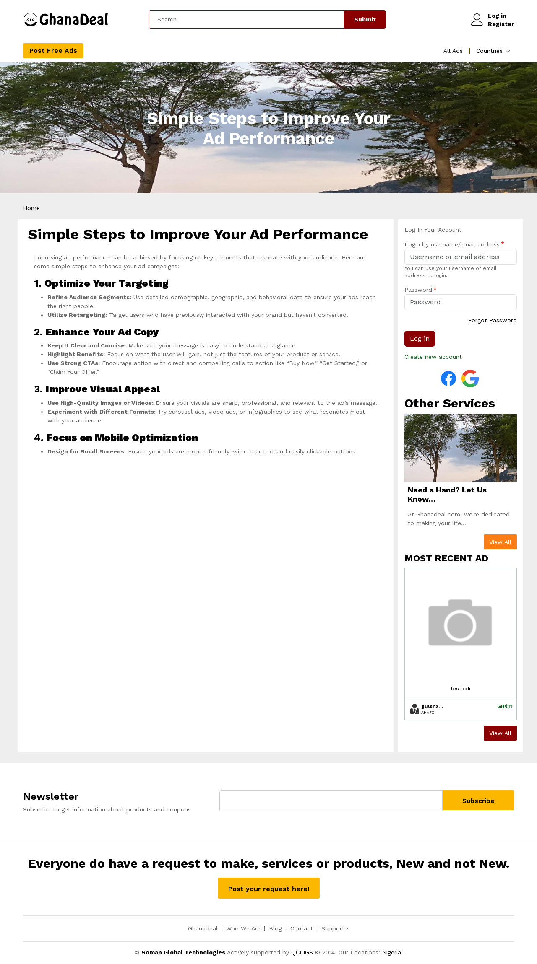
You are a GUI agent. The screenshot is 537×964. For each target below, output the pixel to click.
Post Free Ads (53, 51)
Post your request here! (268, 890)
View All (500, 542)
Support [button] (332, 929)
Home (31, 208)
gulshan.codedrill (432, 707)
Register (501, 24)
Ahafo (427, 713)
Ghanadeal (203, 929)
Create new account (433, 357)
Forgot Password (492, 321)
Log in (497, 16)
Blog (275, 929)
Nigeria (391, 953)
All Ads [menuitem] (453, 51)
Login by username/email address (452, 245)
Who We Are (243, 929)
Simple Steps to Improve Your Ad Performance (269, 129)
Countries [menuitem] (489, 51)
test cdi (460, 689)
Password (418, 290)
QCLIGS (302, 953)
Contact (301, 929)
